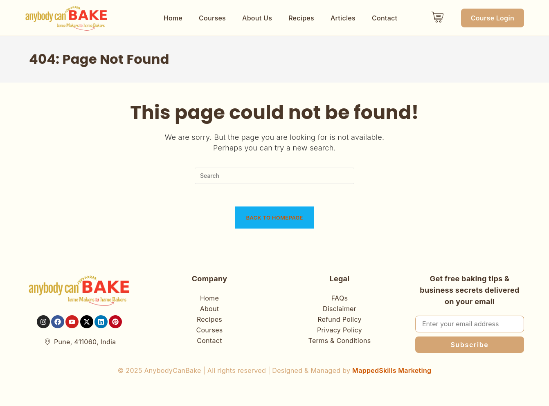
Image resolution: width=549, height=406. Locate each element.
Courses (212, 18)
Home (173, 18)
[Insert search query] (274, 176)
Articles (343, 18)
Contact (384, 18)
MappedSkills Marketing (391, 373)
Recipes (301, 18)
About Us (257, 18)
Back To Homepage (274, 220)
